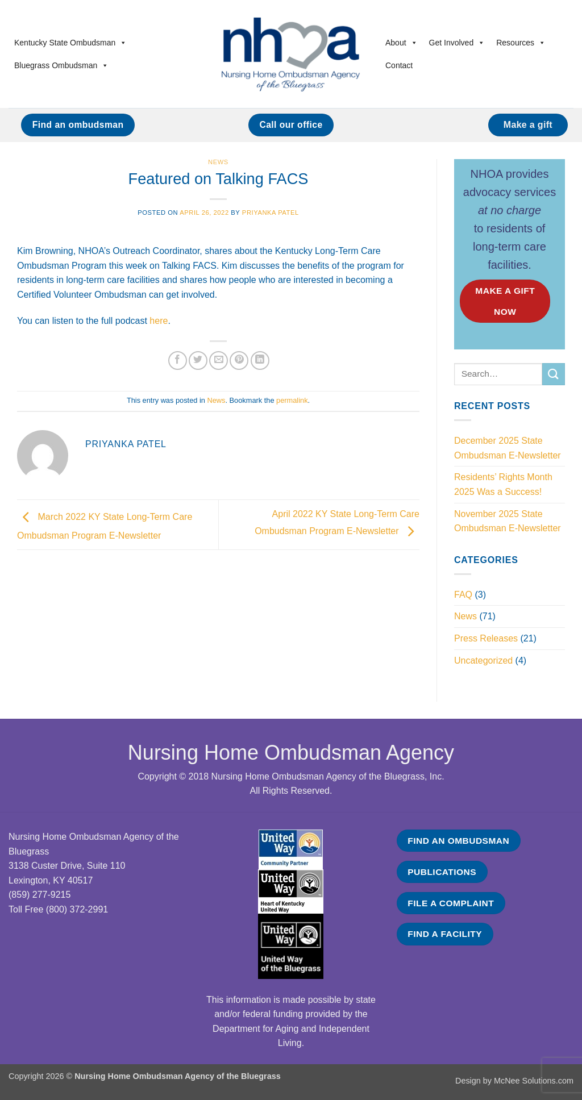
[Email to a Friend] (218, 360)
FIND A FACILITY (445, 934)
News (218, 162)
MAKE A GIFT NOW (505, 301)
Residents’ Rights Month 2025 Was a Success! (503, 484)
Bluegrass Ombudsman (61, 65)
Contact (399, 65)
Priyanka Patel (270, 212)
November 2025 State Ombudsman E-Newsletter (507, 521)
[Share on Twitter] (198, 360)
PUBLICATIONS (442, 872)
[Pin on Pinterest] (239, 360)
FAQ (463, 594)
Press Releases (486, 638)
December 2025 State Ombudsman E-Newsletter (507, 448)
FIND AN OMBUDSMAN (458, 840)
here (158, 321)
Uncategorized (483, 660)
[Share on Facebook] (177, 360)
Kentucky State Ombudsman (70, 42)
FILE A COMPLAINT (451, 903)
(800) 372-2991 (77, 909)
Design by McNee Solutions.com (514, 1080)
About (401, 42)
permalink (291, 400)
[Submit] (553, 374)
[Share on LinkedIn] (260, 360)
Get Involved (457, 42)
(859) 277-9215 (39, 894)
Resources (521, 42)
